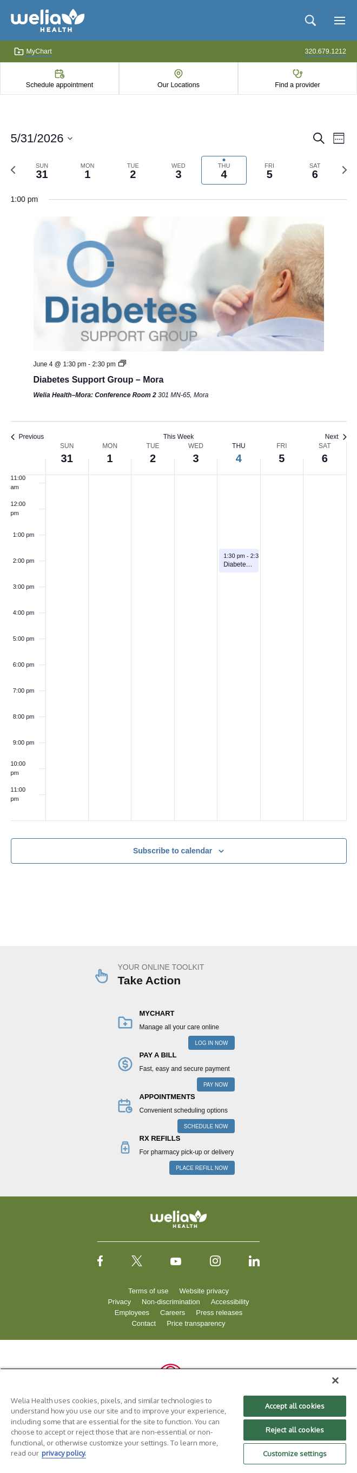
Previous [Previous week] (27, 436)
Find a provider (297, 85)
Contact (143, 1323)
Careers (172, 1312)
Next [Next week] (336, 436)
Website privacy (204, 1291)
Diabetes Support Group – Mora (99, 379)
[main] (178, 509)
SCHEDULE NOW (206, 1126)
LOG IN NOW (211, 1043)
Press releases (219, 1312)
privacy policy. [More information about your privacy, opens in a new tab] (64, 1453)
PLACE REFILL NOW (202, 1168)
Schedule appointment (59, 85)
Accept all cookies (295, 1406)
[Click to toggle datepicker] (42, 138)
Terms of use (148, 1291)
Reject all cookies (295, 1429)
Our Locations (178, 85)
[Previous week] (12, 170)
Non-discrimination (171, 1302)
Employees (132, 1312)
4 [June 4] (239, 458)
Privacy (119, 1302)
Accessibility (230, 1302)
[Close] (335, 1380)
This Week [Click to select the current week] (178, 436)
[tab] (42, 170)
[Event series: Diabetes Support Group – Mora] (122, 364)
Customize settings (295, 1453)
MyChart (33, 51)
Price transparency (196, 1323)
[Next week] (344, 170)
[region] (178, 1420)
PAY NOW (215, 1085)
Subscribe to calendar (172, 850)
